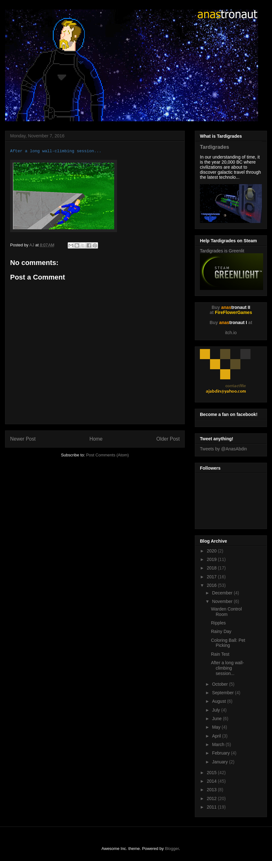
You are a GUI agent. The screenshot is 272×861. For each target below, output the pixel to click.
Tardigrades (214, 147)
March (219, 744)
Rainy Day (221, 631)
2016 (212, 585)
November (222, 601)
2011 (212, 807)
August (219, 701)
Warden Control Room (226, 611)
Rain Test (220, 654)
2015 (212, 772)
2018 (212, 567)
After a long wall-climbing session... (227, 668)
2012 (212, 798)
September (223, 692)
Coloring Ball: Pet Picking (228, 643)
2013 (212, 789)
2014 (212, 781)
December (222, 592)
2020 (212, 550)
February (221, 753)
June (217, 718)
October (220, 684)
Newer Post (23, 439)
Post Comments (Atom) (107, 455)
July (216, 710)
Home (96, 439)
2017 (212, 576)
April (217, 735)
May (216, 727)
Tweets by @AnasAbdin (223, 448)
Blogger (172, 848)
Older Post (168, 439)
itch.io (231, 332)
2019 (212, 559)
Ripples (218, 622)
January (220, 761)
